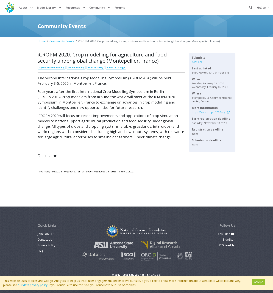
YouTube (226, 234)
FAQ (40, 251)
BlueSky (228, 240)
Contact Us (45, 240)
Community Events (61, 41)
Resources (72, 8)
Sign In (263, 8)
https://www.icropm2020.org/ (211, 112)
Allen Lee (197, 62)
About (23, 8)
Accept (258, 282)
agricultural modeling (51, 67)
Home (42, 41)
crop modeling (76, 67)
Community (97, 8)
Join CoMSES (46, 234)
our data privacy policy (33, 285)
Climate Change (116, 67)
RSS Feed (226, 245)
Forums (120, 8)
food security (95, 67)
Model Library (46, 8)
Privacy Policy (46, 245)
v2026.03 (154, 274)
